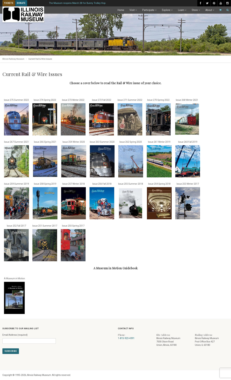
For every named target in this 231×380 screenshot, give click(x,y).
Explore (166, 10)
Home (120, 10)
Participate (148, 10)
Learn (181, 10)
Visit (132, 10)
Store (195, 10)
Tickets (8, 3)
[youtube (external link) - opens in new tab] (221, 3)
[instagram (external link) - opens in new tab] (227, 3)
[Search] (226, 10)
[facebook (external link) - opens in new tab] (200, 3)
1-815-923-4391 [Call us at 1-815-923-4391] (126, 338)
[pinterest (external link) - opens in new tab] (214, 3)
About (208, 10)
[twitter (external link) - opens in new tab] (207, 3)
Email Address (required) (29, 337)
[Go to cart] (219, 10)
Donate (21, 3)
